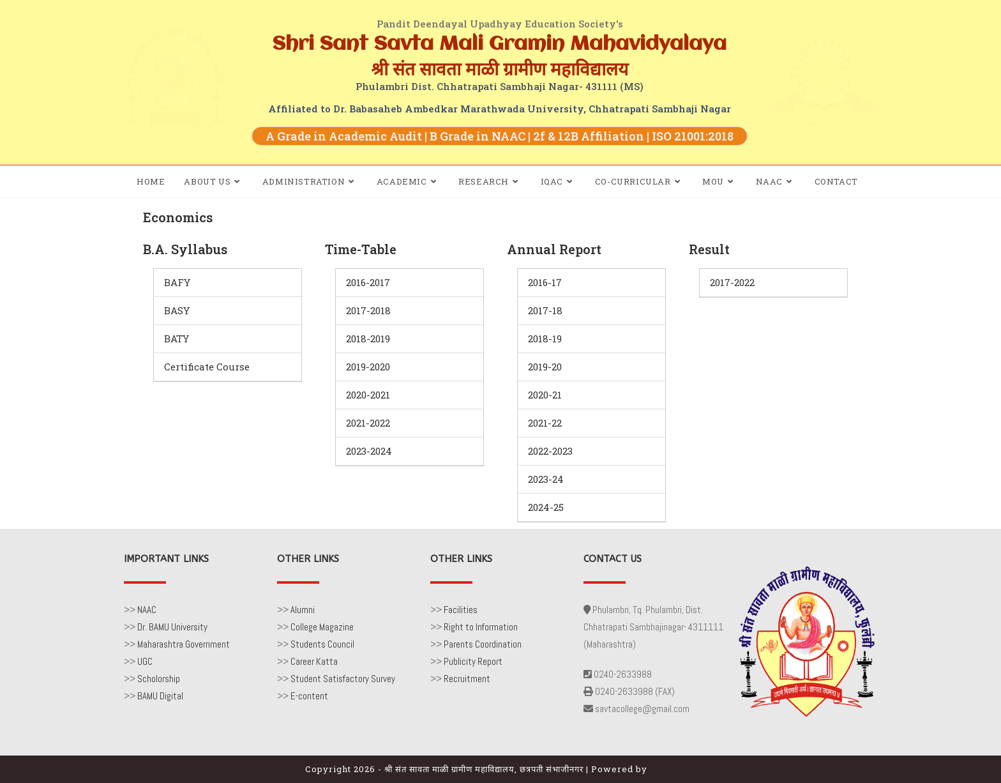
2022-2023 (550, 451)
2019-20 (545, 366)
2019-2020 (368, 366)
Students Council (322, 644)
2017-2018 (368, 310)
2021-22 (545, 422)
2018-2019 (368, 338)
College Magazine (322, 627)
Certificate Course (207, 366)
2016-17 (545, 282)
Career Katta (314, 661)
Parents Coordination (483, 644)
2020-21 (545, 394)
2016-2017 (368, 282)
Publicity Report (473, 661)
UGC (145, 661)
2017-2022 (732, 282)
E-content (309, 696)
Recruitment (467, 679)
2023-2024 (369, 451)
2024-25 (546, 507)
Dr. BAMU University (172, 627)
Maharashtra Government (183, 644)
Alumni (302, 610)
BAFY (177, 282)
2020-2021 (368, 394)
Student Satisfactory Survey (342, 679)
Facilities (461, 610)
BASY (177, 310)
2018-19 (545, 338)
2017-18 (545, 310)
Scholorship (158, 679)
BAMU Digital (160, 696)
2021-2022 (368, 422)
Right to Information (481, 627)
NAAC (146, 610)
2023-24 (546, 479)
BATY (176, 338)
